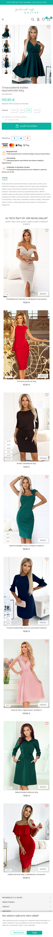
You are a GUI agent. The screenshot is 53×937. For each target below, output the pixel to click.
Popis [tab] (4, 178)
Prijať (34, 932)
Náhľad (43, 294)
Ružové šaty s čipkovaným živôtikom (26, 710)
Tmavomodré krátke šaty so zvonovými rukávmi (26, 628)
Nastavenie (18, 932)
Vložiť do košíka (26, 126)
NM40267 (8, 94)
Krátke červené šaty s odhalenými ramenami (26, 874)
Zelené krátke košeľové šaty (26, 792)
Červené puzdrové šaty (26, 381)
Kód (3, 94)
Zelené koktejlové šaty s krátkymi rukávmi (26, 545)
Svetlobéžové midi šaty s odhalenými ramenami (26, 299)
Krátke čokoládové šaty (26, 463)
